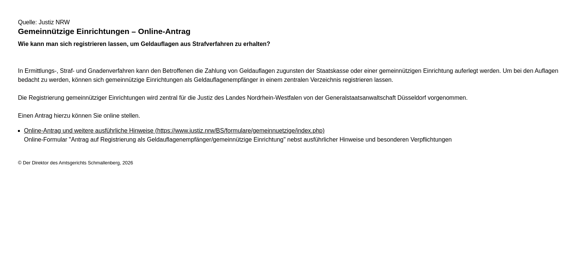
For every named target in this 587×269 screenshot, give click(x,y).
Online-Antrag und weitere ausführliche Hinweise (174, 130)
